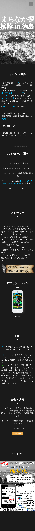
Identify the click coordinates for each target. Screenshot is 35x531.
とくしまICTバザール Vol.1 (9, 106)
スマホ (16, 82)
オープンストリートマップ (12, 93)
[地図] (3, 119)
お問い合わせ (17, 433)
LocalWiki (5, 96)
